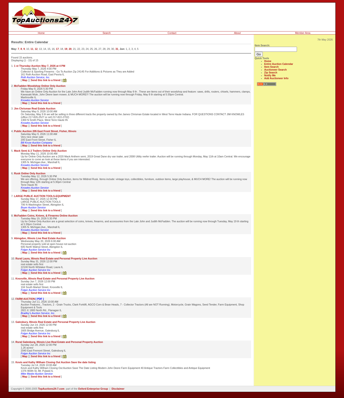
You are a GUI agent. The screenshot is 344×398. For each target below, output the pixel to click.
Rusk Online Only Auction (29, 173)
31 (116, 48)
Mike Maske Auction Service (37, 373)
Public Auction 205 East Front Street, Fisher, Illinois (45, 131)
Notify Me (270, 75)
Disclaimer (118, 388)
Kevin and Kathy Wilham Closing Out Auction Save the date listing (56, 362)
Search (107, 32)
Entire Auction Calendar (278, 63)
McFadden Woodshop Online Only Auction (40, 85)
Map (24, 80)
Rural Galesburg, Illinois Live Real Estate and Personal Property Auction (59, 342)
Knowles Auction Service (35, 100)
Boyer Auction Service (33, 207)
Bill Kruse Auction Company (36, 142)
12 (36, 48)
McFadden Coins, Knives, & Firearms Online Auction (46, 215)
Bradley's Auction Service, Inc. (38, 313)
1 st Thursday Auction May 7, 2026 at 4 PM (39, 65)
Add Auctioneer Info (276, 78)
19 (65, 48)
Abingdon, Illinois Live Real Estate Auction (40, 238)
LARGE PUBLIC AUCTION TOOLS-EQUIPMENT (42, 196)
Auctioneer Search (275, 69)
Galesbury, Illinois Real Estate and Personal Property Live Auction (56, 321)
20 (70, 48)
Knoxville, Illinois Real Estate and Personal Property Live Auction (55, 278)
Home (41, 32)
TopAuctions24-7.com (51, 388)
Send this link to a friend (45, 80)
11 (32, 48)
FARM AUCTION (30, 298)
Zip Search (270, 72)
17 (57, 48)
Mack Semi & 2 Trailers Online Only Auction (40, 150)
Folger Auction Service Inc (35, 249)
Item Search (271, 66)
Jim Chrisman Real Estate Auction (34, 108)
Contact (172, 32)
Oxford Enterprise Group (93, 388)
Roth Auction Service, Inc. (35, 77)
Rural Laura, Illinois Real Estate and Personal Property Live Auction (56, 258)
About (237, 32)
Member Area (302, 32)
